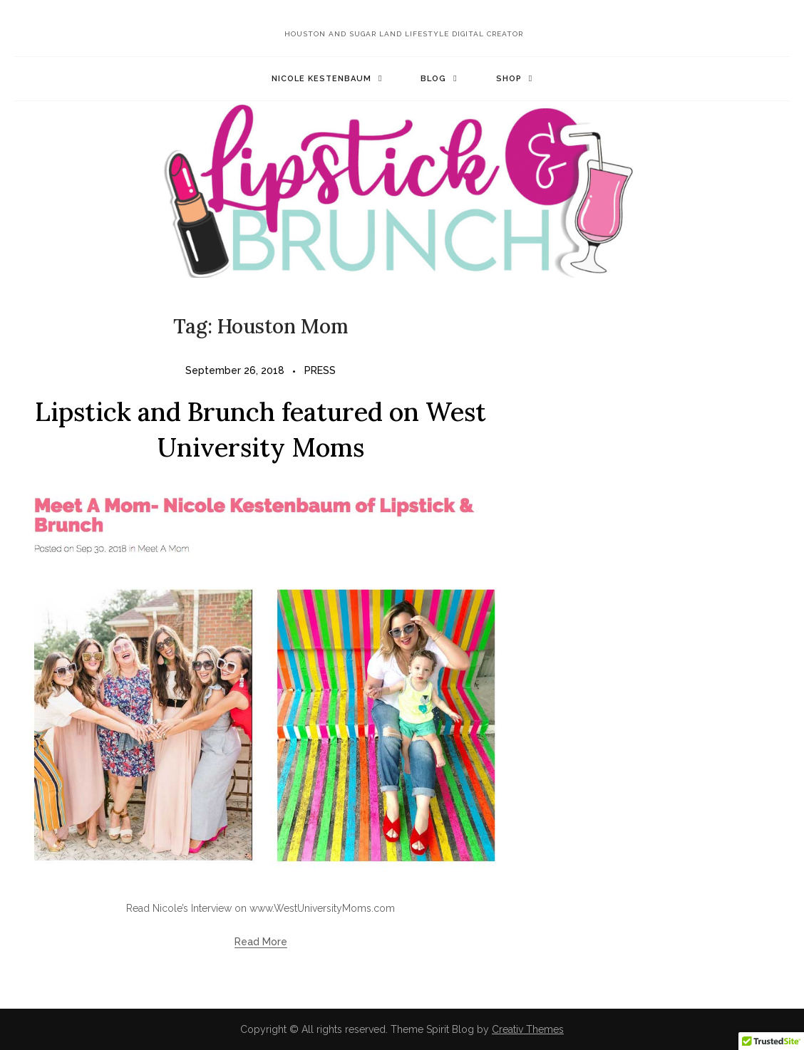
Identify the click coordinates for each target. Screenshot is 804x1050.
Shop (509, 78)
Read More (260, 941)
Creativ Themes (528, 1029)
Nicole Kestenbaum (321, 78)
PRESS (320, 370)
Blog (433, 78)
